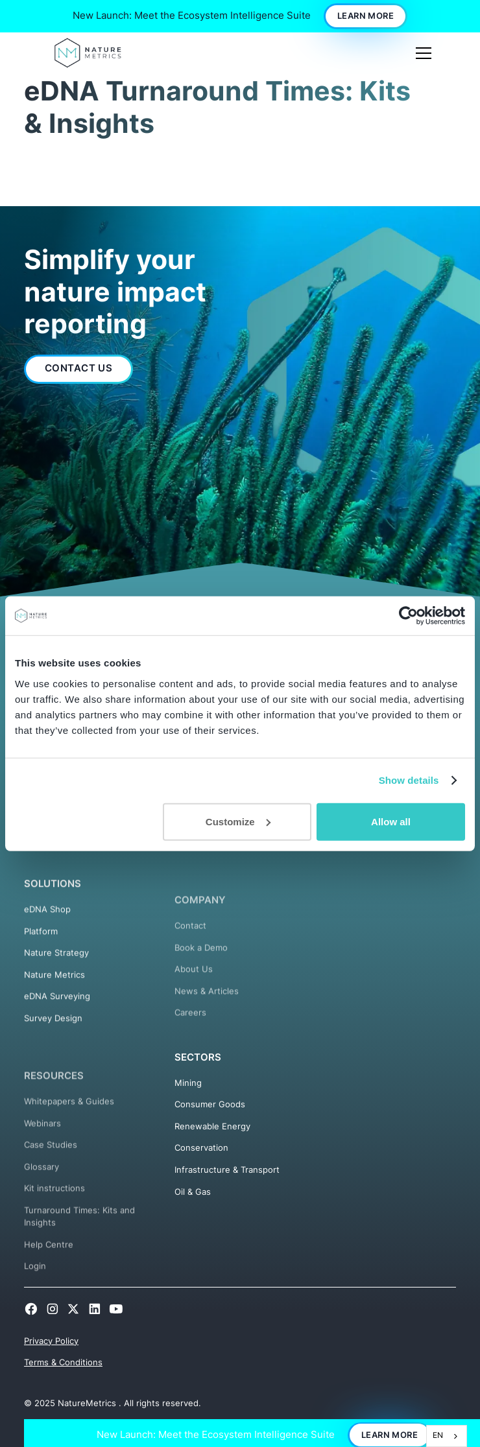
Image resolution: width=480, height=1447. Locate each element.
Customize (238, 821)
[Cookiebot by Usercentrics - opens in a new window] (408, 616)
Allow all (391, 821)
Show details (409, 780)
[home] (87, 52)
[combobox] (446, 1436)
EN (438, 1435)
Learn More (365, 15)
